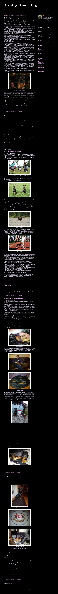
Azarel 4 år (7, 477)
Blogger (35, 589)
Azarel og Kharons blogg (20, 5)
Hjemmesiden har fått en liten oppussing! (11, 289)
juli (48, 38)
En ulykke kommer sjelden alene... (13, 151)
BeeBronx (39, 61)
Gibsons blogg (40, 58)
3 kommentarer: (19, 579)
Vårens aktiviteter (40, 46)
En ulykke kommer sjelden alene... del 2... (15, 116)
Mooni (39, 42)
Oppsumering (40, 39)
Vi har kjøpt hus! (40, 49)
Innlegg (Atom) (10, 583)
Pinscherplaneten (41, 71)
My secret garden (41, 48)
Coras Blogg (40, 45)
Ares (39, 73)
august (49, 37)
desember (50, 31)
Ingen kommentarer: (19, 111)
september (50, 36)
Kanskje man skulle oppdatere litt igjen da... (15, 15)
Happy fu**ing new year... (11, 557)
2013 (48, 28)
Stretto (39, 55)
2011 (48, 42)
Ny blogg (39, 52)
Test (39, 59)
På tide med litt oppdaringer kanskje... (14, 298)
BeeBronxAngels (41, 67)
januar (49, 41)
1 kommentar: (19, 472)
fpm (29, 589)
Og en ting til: (7, 285)
